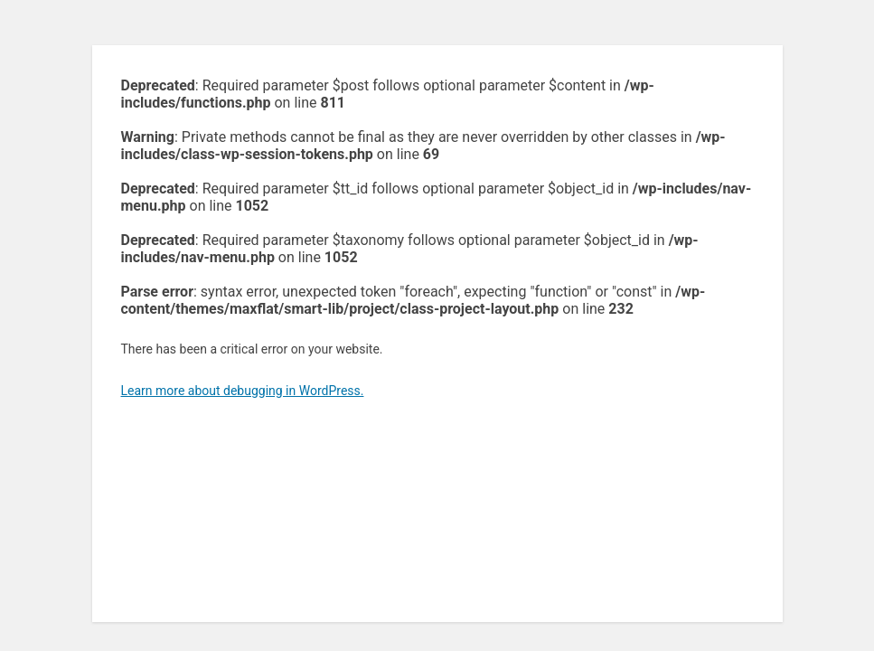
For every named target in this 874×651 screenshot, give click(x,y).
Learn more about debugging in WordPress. (242, 390)
